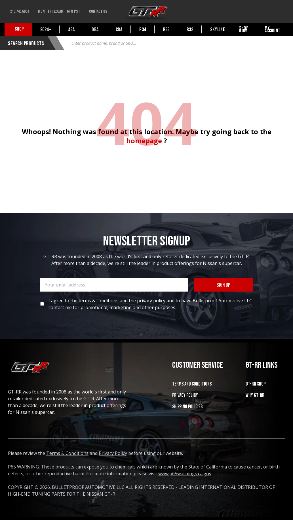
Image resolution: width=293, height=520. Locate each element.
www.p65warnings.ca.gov (184, 473)
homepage (144, 140)
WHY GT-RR (255, 395)
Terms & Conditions (67, 453)
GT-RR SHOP (255, 384)
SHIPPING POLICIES (187, 407)
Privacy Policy (185, 395)
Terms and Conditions (192, 384)
